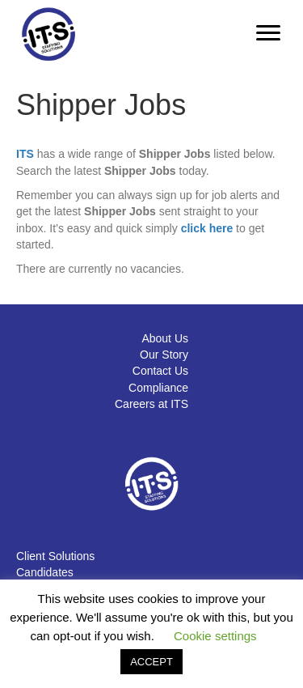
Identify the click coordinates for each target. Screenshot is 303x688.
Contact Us (160, 370)
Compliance (158, 387)
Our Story (164, 354)
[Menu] (268, 33)
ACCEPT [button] (151, 662)
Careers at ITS (151, 403)
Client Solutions (55, 556)
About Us (164, 338)
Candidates (45, 572)
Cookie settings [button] (215, 636)
